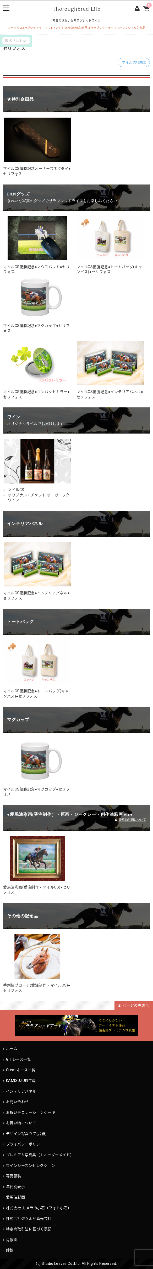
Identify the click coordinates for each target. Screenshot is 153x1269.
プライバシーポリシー (25, 1144)
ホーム (12, 1049)
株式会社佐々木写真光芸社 (29, 1218)
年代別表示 (15, 1187)
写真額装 (13, 1176)
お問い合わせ (17, 1102)
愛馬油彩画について (130, 820)
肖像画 (12, 1240)
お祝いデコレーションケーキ (31, 1112)
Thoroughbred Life (76, 8)
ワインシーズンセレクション (30, 1165)
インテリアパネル (21, 1091)
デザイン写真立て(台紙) (26, 1134)
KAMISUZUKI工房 (26, 1080)
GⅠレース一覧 (18, 1059)
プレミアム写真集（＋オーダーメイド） (40, 1155)
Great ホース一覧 (21, 1070)
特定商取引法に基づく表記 (29, 1229)
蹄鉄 (10, 1250)
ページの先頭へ (133, 1005)
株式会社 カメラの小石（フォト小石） (39, 1208)
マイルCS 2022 (134, 62)
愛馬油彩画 (15, 1197)
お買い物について (21, 1123)
